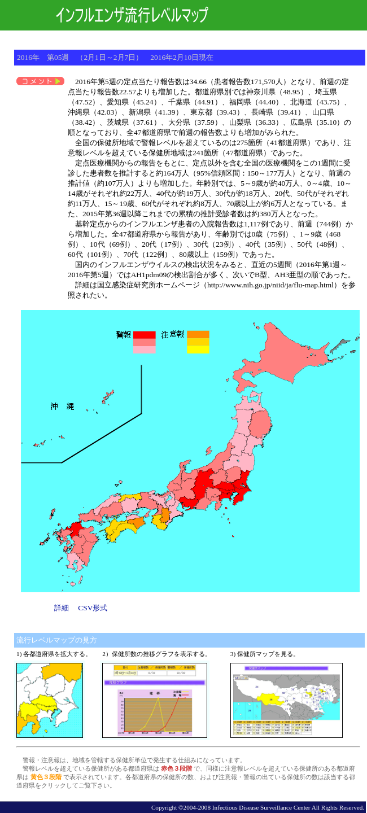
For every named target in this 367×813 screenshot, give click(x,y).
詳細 (61, 608)
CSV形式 (92, 608)
